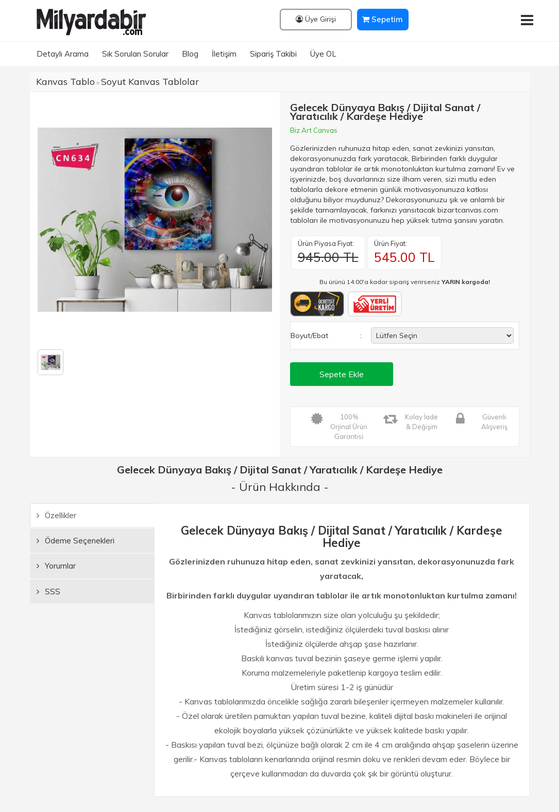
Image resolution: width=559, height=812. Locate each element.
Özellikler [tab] (56, 515)
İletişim (224, 54)
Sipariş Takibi (273, 54)
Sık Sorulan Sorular (135, 54)
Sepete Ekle (341, 374)
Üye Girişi (316, 19)
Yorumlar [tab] (56, 566)
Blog (190, 54)
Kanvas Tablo (65, 81)
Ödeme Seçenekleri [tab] (75, 540)
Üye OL (323, 54)
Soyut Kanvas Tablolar (150, 81)
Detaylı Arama (63, 54)
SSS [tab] (48, 591)
